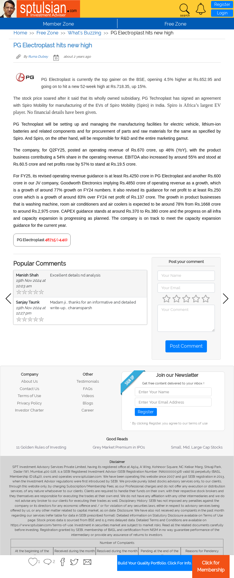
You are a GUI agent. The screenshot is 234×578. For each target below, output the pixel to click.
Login (222, 13)
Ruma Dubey (38, 57)
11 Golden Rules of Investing (41, 447)
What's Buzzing (84, 33)
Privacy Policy (29, 403)
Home (20, 33)
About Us (29, 381)
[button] (201, 9)
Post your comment (186, 261)
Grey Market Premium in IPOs (119, 447)
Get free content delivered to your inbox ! (173, 383)
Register (222, 4)
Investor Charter (29, 410)
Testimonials (88, 381)
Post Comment (186, 346)
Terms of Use (29, 396)
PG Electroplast (30, 240)
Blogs (88, 403)
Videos (88, 396)
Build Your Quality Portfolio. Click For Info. (155, 563)
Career (88, 410)
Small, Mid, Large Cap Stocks (197, 447)
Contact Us (29, 389)
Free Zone (47, 33)
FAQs (87, 389)
